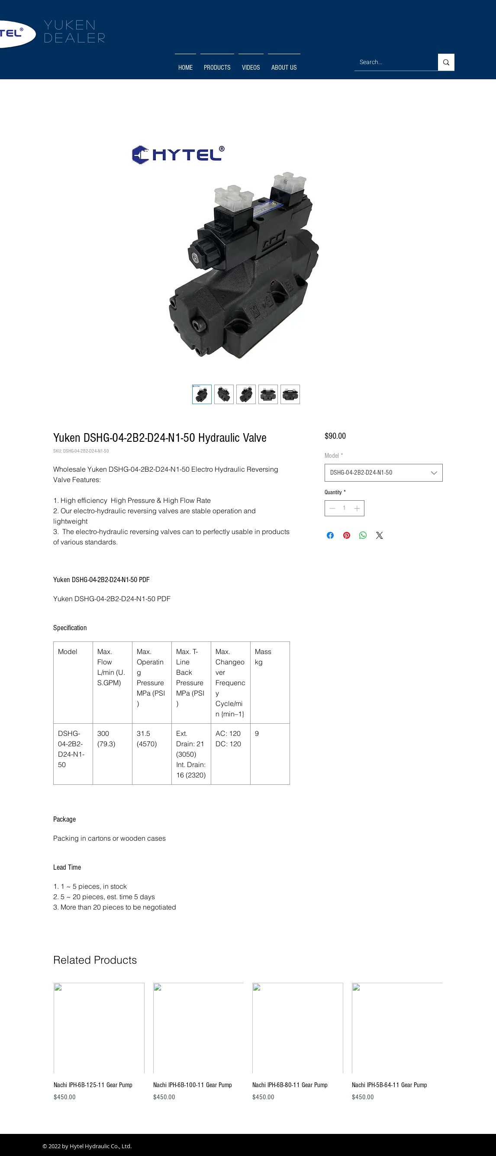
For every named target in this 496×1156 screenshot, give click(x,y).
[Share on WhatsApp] (363, 535)
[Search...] (390, 62)
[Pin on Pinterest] (346, 535)
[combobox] (384, 472)
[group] (248, 1047)
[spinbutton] (344, 508)
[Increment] (357, 508)
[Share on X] (379, 535)
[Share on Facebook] (330, 535)
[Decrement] (331, 508)
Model (334, 456)
